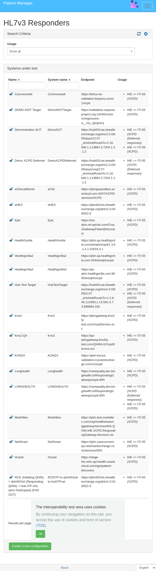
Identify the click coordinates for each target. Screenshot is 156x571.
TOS (41, 525)
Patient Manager (18, 3)
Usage (11, 44)
